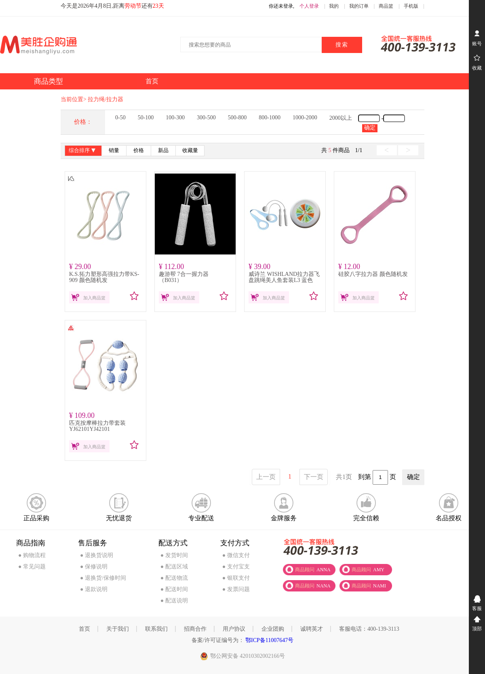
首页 (84, 629)
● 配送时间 (174, 589)
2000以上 (340, 118)
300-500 (206, 117)
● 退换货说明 (96, 555)
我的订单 (359, 6)
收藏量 (190, 150)
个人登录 (309, 6)
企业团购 (272, 629)
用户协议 (234, 629)
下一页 (313, 476)
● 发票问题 (236, 589)
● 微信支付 (236, 555)
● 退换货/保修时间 (103, 578)
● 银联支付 (236, 578)
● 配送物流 (174, 578)
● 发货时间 (174, 555)
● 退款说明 (94, 589)
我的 (334, 6)
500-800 (237, 117)
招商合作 (195, 629)
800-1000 (269, 117)
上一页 (266, 476)
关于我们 (117, 629)
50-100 (146, 117)
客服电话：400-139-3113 (369, 629)
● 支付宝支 (236, 567)
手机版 (411, 6)
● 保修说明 (94, 567)
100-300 (175, 117)
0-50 (120, 117)
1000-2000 (305, 117)
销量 (114, 150)
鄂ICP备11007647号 (269, 640)
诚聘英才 (311, 629)
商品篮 (386, 6)
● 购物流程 (32, 555)
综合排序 (83, 151)
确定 (369, 128)
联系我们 (156, 629)
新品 (163, 150)
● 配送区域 (174, 567)
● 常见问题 (32, 567)
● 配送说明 (174, 601)
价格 (138, 150)
